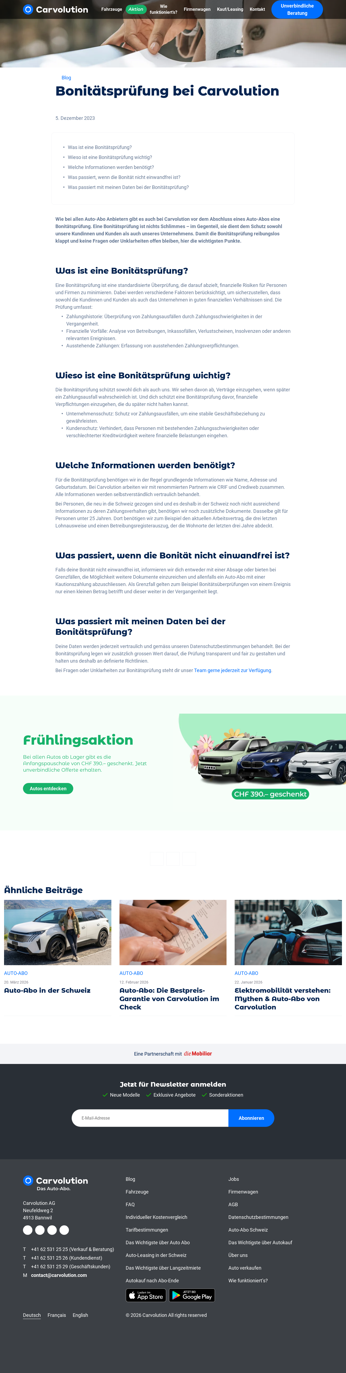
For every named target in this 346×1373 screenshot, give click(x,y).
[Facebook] (157, 859)
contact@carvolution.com (59, 1275)
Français (57, 1315)
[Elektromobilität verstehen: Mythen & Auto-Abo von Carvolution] (288, 958)
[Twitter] (173, 859)
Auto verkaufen (244, 1268)
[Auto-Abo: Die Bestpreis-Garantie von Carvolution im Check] (173, 958)
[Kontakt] (257, 9)
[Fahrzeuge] (111, 9)
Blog (130, 1179)
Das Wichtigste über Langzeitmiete (163, 1268)
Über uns (238, 1255)
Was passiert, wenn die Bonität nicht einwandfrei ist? (124, 177)
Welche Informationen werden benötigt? (111, 167)
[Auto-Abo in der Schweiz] (57, 949)
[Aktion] (136, 9)
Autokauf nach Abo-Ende (152, 1280)
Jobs (233, 1179)
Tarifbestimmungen (147, 1230)
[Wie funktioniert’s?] (164, 9)
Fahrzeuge (137, 1192)
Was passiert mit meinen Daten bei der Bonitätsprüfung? (128, 187)
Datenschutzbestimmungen (258, 1217)
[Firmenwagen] (197, 9)
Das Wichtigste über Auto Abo (158, 1242)
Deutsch (32, 1315)
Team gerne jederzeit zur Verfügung (232, 670)
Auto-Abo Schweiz (248, 1230)
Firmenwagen (243, 1192)
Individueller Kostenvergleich (156, 1217)
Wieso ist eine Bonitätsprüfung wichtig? (110, 157)
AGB (233, 1204)
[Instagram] (40, 1230)
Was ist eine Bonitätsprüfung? (100, 147)
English (80, 1315)
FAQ (130, 1204)
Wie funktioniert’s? (248, 1280)
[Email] (189, 859)
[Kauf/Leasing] (230, 9)
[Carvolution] (55, 9)
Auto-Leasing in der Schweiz (156, 1255)
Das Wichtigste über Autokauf (260, 1242)
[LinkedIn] (52, 1230)
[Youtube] (64, 1230)
